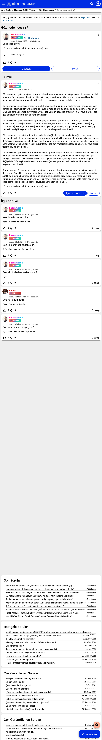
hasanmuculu (16, 208)
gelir (33, 331)
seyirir (21, 54)
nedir (22, 304)
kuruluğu (14, 304)
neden (13, 54)
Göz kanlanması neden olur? (18, 244)
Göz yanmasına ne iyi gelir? (18, 327)
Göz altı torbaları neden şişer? (19, 272)
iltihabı (13, 222)
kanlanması (15, 249)
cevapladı (13, 89)
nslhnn (12, 290)
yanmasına (15, 331)
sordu (13, 41)
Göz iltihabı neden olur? (16, 217)
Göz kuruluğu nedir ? (14, 299)
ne (23, 331)
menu (3, 4)
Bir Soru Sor (89, 734)
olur (28, 222)
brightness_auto (96, 725)
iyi (28, 331)
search (92, 4)
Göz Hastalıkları (31, 38)
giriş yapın (8, 20)
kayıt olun (85, 17)
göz (5, 54)
